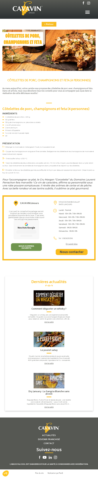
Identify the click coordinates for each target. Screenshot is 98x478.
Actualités (49, 435)
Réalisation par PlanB (55, 473)
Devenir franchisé (49, 439)
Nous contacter (72, 252)
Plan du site (39, 473)
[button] (5, 473)
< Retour (49, 24)
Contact (49, 443)
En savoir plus (72, 244)
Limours (32, 13)
